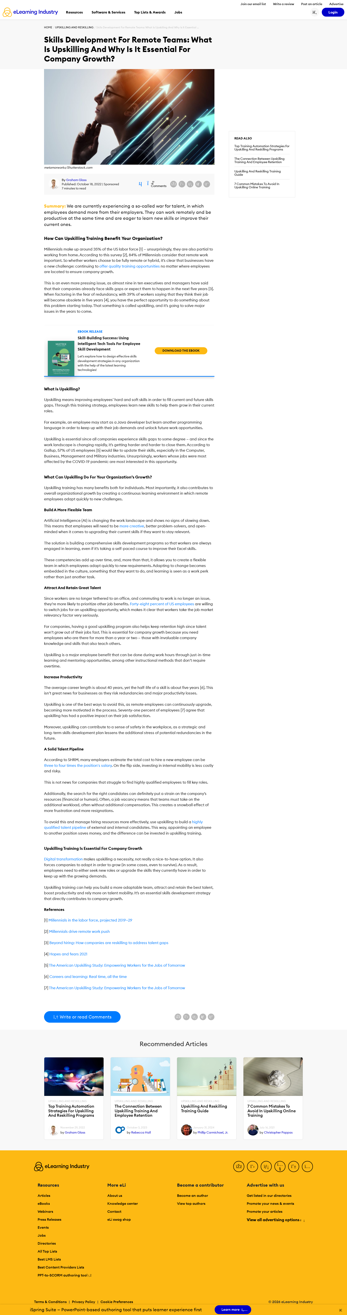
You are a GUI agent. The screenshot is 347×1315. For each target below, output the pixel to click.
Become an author (192, 1195)
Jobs (42, 1235)
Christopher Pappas (278, 1132)
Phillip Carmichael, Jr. (213, 1132)
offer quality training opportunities (129, 266)
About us (114, 1195)
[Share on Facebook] (173, 184)
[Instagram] (307, 1166)
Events (43, 1227)
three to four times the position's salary (78, 765)
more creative (132, 526)
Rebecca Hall (141, 1132)
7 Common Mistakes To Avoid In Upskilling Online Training (256, 185)
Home (48, 27)
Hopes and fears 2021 (68, 954)
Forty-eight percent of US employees (162, 604)
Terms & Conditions (50, 1302)
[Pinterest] (293, 1166)
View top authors (191, 1203)
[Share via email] (198, 184)
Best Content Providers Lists (61, 1267)
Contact (114, 1211)
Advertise (336, 4)
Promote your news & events (270, 1203)
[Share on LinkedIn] (190, 184)
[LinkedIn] (266, 1166)
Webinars (45, 1211)
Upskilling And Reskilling (74, 27)
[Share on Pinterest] (206, 184)
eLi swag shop (119, 1219)
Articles (44, 1195)
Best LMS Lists (49, 1259)
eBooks (44, 1203)
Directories (47, 1243)
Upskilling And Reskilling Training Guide (257, 173)
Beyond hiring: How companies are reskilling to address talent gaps (108, 942)
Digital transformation (63, 859)
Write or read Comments (82, 1017)
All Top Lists (47, 1251)
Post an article (311, 4)
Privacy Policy (83, 1302)
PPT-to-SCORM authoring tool (65, 1275)
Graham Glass (76, 180)
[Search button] (314, 12)
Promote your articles (264, 1211)
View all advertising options (275, 1219)
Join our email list (253, 4)
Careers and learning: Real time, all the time (88, 976)
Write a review (283, 4)
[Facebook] (238, 1166)
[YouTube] (279, 1166)
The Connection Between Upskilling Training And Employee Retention (259, 160)
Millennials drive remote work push (79, 931)
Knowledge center (122, 1203)
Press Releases (49, 1219)
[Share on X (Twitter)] (182, 184)
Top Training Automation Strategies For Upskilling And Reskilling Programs (261, 148)
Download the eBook (181, 351)
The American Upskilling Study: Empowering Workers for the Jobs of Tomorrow (117, 965)
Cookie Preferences (116, 1302)
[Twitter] (252, 1166)
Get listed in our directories (269, 1195)
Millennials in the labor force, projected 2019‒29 (90, 920)
